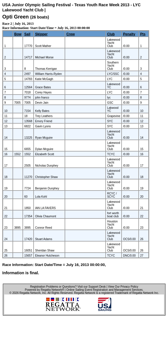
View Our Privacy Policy (123, 286)
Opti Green (15, 17)
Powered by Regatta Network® (44, 289)
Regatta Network (29, 292)
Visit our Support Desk (91, 286)
